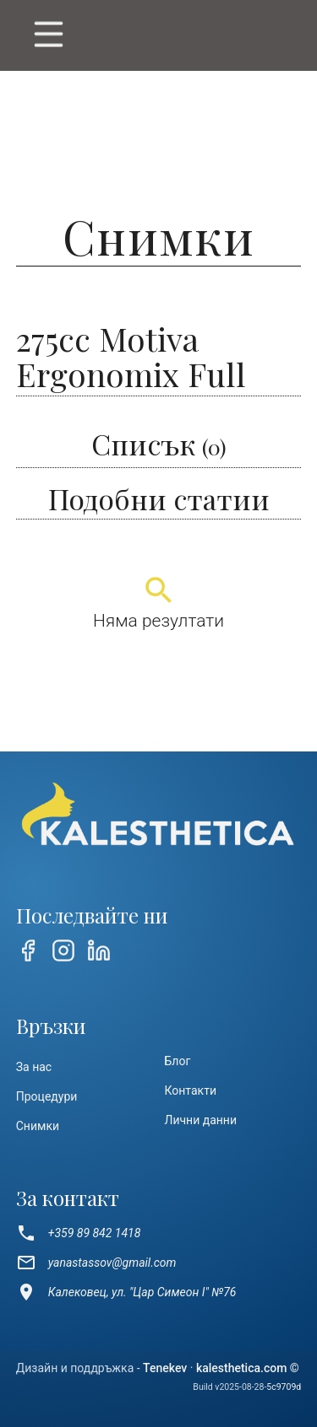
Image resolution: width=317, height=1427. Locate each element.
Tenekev (165, 1368)
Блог (178, 1061)
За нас (34, 1067)
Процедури (47, 1096)
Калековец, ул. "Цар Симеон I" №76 (126, 1292)
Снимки (37, 1126)
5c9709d (283, 1386)
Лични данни (201, 1120)
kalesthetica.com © (247, 1368)
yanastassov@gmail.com (96, 1262)
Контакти (191, 1090)
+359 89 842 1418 (78, 1233)
